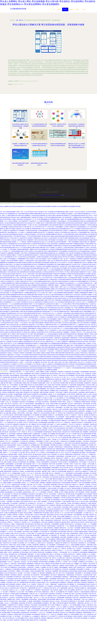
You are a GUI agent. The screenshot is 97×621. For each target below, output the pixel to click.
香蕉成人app (12, 590)
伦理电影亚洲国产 (80, 257)
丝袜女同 (68, 288)
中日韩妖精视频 (23, 558)
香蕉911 (71, 217)
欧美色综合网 (58, 217)
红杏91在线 (76, 516)
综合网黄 (8, 294)
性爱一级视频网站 (17, 409)
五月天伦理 (15, 420)
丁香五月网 (53, 268)
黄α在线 (2, 533)
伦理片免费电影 (14, 384)
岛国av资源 (10, 273)
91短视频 (39, 467)
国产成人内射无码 (48, 215)
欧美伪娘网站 (3, 608)
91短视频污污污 (13, 559)
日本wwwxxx (21, 495)
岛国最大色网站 (20, 330)
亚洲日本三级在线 (90, 584)
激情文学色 (52, 322)
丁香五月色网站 (77, 213)
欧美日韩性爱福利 (11, 300)
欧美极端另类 (87, 383)
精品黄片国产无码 (34, 620)
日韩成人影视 (78, 234)
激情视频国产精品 (85, 232)
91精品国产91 (21, 260)
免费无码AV (20, 575)
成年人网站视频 (68, 317)
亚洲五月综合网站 (35, 550)
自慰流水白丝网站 (52, 488)
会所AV (57, 405)
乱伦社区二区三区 (9, 527)
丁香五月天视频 (49, 479)
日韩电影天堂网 (41, 533)
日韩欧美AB (52, 608)
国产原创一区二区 (89, 603)
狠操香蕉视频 (36, 535)
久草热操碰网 (42, 492)
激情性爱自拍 (94, 488)
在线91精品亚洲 (58, 507)
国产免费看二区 (90, 292)
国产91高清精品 (30, 221)
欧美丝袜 (53, 458)
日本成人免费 (63, 499)
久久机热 (12, 240)
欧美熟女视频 (67, 435)
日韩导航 (18, 599)
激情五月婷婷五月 (15, 400)
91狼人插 (29, 561)
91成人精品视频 (68, 219)
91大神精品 (27, 230)
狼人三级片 (32, 349)
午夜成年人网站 (93, 334)
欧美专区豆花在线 (33, 422)
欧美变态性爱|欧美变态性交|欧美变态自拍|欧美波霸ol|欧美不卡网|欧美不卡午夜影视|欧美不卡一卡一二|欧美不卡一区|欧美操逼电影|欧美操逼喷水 (52, 368)
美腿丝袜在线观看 (31, 313)
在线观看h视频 (36, 213)
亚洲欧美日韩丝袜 (56, 482)
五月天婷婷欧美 (70, 251)
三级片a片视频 (41, 569)
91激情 (71, 345)
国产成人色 (30, 432)
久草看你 (42, 550)
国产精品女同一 (79, 575)
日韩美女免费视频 (75, 544)
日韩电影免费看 (61, 597)
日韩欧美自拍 (88, 373)
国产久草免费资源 (50, 505)
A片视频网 (60, 283)
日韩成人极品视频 (48, 320)
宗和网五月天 (89, 268)
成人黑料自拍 (26, 296)
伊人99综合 (65, 411)
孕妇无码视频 (92, 499)
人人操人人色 (41, 612)
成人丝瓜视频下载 (27, 228)
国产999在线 (16, 610)
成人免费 (49, 283)
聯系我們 (71, 9)
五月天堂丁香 (47, 332)
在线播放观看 (13, 294)
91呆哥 (73, 518)
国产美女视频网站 (76, 285)
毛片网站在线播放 (15, 612)
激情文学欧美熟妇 (90, 392)
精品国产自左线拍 (82, 520)
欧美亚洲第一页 (32, 411)
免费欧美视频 (28, 292)
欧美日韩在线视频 (80, 375)
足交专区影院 (11, 428)
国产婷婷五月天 (13, 298)
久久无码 (45, 336)
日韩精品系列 (30, 567)
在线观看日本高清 (62, 584)
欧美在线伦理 (45, 401)
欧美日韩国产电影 (25, 527)
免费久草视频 (43, 509)
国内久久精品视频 (41, 554)
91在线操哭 (75, 531)
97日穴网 (66, 272)
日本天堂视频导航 (11, 230)
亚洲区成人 (15, 328)
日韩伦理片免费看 (18, 415)
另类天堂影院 (59, 392)
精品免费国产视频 (39, 571)
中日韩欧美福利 (43, 620)
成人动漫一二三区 (26, 511)
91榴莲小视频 (88, 243)
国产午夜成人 (48, 243)
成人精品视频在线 (60, 591)
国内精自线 (6, 217)
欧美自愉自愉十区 (34, 437)
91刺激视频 (47, 339)
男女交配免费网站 (78, 512)
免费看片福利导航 (86, 401)
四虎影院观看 (47, 458)
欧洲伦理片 (49, 548)
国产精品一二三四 (7, 458)
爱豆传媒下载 (23, 334)
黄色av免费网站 (71, 590)
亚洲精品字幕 (75, 437)
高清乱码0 (60, 257)
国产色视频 (39, 307)
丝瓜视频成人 (3, 531)
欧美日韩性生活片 (10, 305)
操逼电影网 (37, 556)
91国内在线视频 (12, 529)
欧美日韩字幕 (56, 383)
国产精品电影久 (41, 586)
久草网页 (56, 287)
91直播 (48, 260)
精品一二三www (40, 479)
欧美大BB (77, 251)
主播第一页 (48, 268)
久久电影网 (74, 433)
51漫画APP (50, 292)
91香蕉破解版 (49, 612)
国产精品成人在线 (25, 257)
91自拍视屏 (13, 497)
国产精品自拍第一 (32, 443)
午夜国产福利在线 (92, 503)
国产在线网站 (60, 488)
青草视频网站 (14, 495)
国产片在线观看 (45, 435)
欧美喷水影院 (69, 243)
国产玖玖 (31, 336)
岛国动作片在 (73, 287)
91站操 (2, 416)
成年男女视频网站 (15, 486)
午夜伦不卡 (43, 223)
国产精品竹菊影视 (55, 563)
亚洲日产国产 (75, 597)
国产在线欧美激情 (70, 612)
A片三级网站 (55, 275)
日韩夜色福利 (76, 447)
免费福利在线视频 (87, 495)
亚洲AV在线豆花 (8, 328)
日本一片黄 (27, 543)
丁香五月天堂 (77, 211)
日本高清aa (20, 437)
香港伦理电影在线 (52, 228)
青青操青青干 (81, 345)
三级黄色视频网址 (87, 311)
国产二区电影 (48, 384)
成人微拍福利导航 (59, 347)
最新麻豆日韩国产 (76, 608)
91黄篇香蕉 (73, 422)
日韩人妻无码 (91, 563)
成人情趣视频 (18, 511)
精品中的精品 (44, 240)
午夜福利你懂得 (9, 396)
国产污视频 (25, 546)
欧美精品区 (18, 584)
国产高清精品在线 (56, 509)
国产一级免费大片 (88, 260)
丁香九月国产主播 (31, 334)
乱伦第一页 (66, 277)
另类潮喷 (14, 543)
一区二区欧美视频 (59, 416)
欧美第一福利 (72, 479)
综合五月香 (43, 238)
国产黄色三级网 (29, 514)
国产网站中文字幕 (21, 418)
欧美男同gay (7, 524)
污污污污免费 (16, 302)
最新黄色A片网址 (29, 499)
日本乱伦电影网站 (20, 497)
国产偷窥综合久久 (32, 503)
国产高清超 (78, 593)
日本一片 (94, 612)
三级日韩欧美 (83, 294)
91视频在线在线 (74, 381)
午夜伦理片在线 (4, 544)
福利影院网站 (71, 238)
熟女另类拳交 (20, 541)
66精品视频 (6, 290)
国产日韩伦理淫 (43, 349)
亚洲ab (54, 253)
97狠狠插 (72, 311)
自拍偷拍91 (80, 379)
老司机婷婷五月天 (21, 460)
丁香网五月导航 (12, 544)
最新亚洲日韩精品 (25, 268)
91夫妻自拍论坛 (90, 605)
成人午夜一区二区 (58, 377)
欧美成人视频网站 (86, 558)
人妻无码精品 (53, 221)
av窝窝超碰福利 (27, 373)
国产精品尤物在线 (91, 452)
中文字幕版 (50, 430)
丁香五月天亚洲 (9, 324)
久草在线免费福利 (30, 565)
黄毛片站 (94, 558)
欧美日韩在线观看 (62, 531)
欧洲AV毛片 (16, 582)
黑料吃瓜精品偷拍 (33, 255)
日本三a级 (68, 433)
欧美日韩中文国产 (77, 539)
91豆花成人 (64, 304)
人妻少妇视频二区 (86, 277)
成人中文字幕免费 (60, 317)
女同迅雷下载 (48, 569)
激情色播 (42, 377)
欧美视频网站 (51, 561)
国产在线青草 (71, 420)
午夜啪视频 (79, 336)
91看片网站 (66, 463)
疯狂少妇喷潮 (42, 311)
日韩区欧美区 (87, 437)
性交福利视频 (9, 576)
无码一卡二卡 (35, 492)
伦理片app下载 (77, 232)
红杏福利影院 (35, 561)
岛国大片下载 (41, 439)
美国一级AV (32, 225)
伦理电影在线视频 (12, 469)
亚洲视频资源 (37, 407)
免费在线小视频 (31, 247)
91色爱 (64, 313)
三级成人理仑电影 (26, 576)
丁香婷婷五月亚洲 (47, 588)
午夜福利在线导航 (67, 447)
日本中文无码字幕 (64, 467)
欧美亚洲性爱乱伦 (45, 462)
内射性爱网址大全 (35, 319)
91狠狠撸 (85, 223)
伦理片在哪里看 (27, 294)
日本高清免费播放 (82, 565)
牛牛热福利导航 (10, 580)
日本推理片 (34, 584)
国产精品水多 (53, 332)
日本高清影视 (84, 593)
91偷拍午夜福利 (69, 465)
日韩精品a (22, 471)
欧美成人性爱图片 (28, 512)
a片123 (86, 302)
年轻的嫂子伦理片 (81, 567)
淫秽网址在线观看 (60, 539)
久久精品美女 (8, 516)
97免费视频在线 (67, 556)
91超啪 (37, 460)
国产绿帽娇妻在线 (12, 567)
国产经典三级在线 (91, 264)
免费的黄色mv (65, 576)
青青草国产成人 (4, 232)
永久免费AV (21, 573)
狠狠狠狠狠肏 (24, 443)
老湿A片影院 (47, 296)
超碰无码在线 (85, 309)
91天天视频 (86, 512)
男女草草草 (60, 484)
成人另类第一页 (39, 497)
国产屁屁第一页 (7, 292)
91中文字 (47, 396)
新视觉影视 (38, 272)
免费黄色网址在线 (40, 268)
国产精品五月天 (81, 275)
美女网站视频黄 (39, 334)
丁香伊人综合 (84, 599)
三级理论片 (64, 548)
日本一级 (73, 307)
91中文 (35, 288)
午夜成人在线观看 (34, 450)
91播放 (5, 347)
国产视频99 (61, 475)
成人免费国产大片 (22, 290)
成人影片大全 (6, 398)
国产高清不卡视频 (46, 251)
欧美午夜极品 (16, 223)
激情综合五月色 (53, 435)
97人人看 (56, 341)
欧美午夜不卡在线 (60, 608)
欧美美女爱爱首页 (39, 384)
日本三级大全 (46, 294)
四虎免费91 (39, 236)
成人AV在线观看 (7, 341)
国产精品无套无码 (24, 305)
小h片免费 (33, 243)
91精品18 (73, 435)
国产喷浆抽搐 (6, 309)
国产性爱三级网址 (8, 383)
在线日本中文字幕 (90, 405)
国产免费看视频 (13, 296)
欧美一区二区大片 (60, 452)
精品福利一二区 (89, 569)
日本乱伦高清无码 (33, 339)
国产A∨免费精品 (48, 595)
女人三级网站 (63, 606)
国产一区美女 (45, 584)
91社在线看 (81, 315)
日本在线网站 (80, 439)
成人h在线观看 (76, 578)
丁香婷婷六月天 (37, 413)
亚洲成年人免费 (72, 567)
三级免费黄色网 (88, 450)
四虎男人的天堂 (41, 543)
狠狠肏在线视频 (87, 433)
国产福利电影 (77, 266)
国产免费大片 (20, 339)
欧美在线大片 (79, 424)
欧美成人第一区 (79, 486)
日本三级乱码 (19, 505)
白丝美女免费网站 (85, 217)
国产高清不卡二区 (10, 343)
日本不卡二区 (46, 226)
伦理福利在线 (69, 539)
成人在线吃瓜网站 (37, 302)
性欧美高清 (44, 618)
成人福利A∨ (49, 439)
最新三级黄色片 (8, 386)
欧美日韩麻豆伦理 (8, 550)
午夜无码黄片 (50, 492)
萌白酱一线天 (15, 313)
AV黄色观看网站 (75, 241)
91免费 (30, 593)
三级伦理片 (28, 516)
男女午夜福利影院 (66, 326)
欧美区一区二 (14, 509)
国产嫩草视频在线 (63, 343)
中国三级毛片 (86, 441)
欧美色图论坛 (81, 243)
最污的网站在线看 (29, 471)
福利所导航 (59, 332)
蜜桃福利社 (15, 458)
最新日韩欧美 (77, 582)
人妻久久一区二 (30, 475)
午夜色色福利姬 (45, 601)
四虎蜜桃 (62, 524)
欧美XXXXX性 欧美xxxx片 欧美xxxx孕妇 (57, 480)
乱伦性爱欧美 (82, 509)
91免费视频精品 (71, 341)
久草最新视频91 (67, 445)
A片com (46, 334)
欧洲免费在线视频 (54, 582)
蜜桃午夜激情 (42, 273)
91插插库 (13, 219)
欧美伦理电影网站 (62, 241)
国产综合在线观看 (92, 211)
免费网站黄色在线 (43, 279)
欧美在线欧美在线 (62, 469)
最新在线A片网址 (16, 272)
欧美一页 (3, 349)
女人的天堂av (10, 531)
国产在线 (39, 424)
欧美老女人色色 (8, 439)
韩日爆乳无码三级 (53, 241)
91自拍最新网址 (92, 230)
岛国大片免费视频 (13, 221)
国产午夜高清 (33, 298)
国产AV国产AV (89, 215)
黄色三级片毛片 (83, 262)
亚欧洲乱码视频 (76, 605)
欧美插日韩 (17, 620)
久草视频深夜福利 (52, 309)
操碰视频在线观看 (92, 552)
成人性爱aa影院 (5, 234)
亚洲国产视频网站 (74, 409)
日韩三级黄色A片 (71, 257)
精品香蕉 (92, 253)
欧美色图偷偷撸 (84, 552)
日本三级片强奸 (41, 379)
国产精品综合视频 (72, 571)
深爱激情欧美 (90, 582)
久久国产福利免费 (10, 586)
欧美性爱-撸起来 (59, 447)
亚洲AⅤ (13, 450)
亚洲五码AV (32, 371)
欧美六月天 (17, 533)
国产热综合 (34, 264)
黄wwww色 (45, 228)
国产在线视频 (40, 288)
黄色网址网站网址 (16, 326)
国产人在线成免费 (39, 225)
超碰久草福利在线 (44, 390)
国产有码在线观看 (79, 383)
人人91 (28, 482)
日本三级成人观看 (56, 298)
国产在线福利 (29, 337)
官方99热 (2, 409)
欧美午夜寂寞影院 (31, 272)
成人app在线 (49, 238)
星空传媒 (68, 477)
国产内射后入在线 (8, 326)
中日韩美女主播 (16, 606)
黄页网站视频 (19, 597)
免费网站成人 (42, 544)
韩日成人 (31, 315)
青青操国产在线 (33, 546)
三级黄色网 (11, 371)
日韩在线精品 (16, 565)
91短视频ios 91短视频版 (40, 567)
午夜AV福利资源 (47, 409)
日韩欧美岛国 (6, 388)
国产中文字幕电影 (9, 511)
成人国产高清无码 (70, 394)
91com (60, 304)
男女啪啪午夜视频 (39, 253)
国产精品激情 (60, 396)
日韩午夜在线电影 (68, 618)
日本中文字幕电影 (46, 499)
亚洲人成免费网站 (25, 215)
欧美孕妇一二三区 (67, 605)
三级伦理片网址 (83, 556)
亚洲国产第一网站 (89, 288)
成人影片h (66, 258)
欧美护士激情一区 (32, 533)
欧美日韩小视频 (87, 328)
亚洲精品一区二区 (26, 584)
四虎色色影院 (25, 450)
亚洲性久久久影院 (87, 394)
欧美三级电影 (74, 326)
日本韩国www (42, 450)
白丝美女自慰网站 (20, 345)
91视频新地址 (69, 336)
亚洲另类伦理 (83, 480)
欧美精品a (93, 527)
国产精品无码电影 (6, 219)
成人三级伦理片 (14, 426)
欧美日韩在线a (86, 403)
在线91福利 (92, 379)
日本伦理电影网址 (57, 411)
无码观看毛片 (75, 552)
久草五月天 (25, 422)
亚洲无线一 (56, 552)
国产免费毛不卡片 (38, 336)
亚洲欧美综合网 (69, 454)
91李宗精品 (6, 317)
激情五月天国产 (24, 251)
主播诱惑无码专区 (88, 345)
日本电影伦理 (27, 298)
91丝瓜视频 (33, 396)
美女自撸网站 (59, 463)
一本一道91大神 (68, 550)
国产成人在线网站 (28, 238)
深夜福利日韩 (93, 578)
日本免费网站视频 (6, 486)
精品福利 (36, 315)
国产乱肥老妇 (22, 309)
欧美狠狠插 (16, 287)
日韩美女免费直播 (39, 322)
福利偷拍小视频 (64, 211)
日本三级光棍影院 (20, 230)
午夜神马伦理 (43, 337)
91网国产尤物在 (18, 349)
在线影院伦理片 (93, 432)
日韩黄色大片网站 (9, 533)
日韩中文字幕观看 (61, 213)
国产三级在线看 (42, 548)
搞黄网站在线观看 (5, 288)
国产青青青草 (34, 343)
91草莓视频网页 (18, 465)
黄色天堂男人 (23, 240)
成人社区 (91, 428)
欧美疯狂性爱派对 (88, 486)
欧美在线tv (82, 313)
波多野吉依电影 (26, 243)
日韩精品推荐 (67, 302)
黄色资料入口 (20, 332)
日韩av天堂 (87, 590)
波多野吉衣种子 (60, 458)
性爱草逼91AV (21, 292)
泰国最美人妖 (92, 599)
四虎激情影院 (45, 541)
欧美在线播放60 (29, 537)
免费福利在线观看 (16, 416)
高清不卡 (77, 420)
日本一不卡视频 (29, 377)
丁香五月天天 (34, 576)
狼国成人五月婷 (4, 573)
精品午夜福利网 (86, 320)
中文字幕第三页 (80, 249)
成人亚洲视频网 (71, 441)
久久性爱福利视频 (29, 556)
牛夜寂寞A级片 (17, 550)
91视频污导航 (22, 311)
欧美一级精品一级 (73, 484)
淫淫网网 (23, 262)
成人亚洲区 (6, 264)
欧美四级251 (52, 392)
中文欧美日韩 (65, 569)
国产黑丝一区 (21, 426)
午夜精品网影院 (50, 264)
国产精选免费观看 (34, 529)
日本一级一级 (58, 437)
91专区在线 (4, 275)
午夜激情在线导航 (20, 524)
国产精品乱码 (33, 580)
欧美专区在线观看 (49, 533)
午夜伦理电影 (65, 507)
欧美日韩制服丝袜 (45, 575)
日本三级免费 (28, 430)
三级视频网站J (66, 332)
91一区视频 (40, 443)
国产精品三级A (79, 398)
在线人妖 (66, 396)
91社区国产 (71, 211)
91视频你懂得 (76, 262)
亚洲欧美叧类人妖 (33, 539)
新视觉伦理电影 (84, 443)
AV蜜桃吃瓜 (73, 319)
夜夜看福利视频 (6, 497)
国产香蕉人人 (59, 561)
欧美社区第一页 (44, 319)
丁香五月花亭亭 (21, 469)
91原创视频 (81, 328)
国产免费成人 (83, 452)
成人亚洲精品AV (71, 606)
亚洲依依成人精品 (14, 588)
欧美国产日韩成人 (62, 401)
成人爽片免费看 (18, 463)
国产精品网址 (7, 495)
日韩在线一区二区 (80, 373)
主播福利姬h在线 (12, 270)
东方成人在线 (80, 260)
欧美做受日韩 (76, 236)
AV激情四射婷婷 (77, 599)
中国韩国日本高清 (36, 232)
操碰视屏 (53, 234)
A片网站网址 (46, 322)
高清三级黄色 (50, 424)
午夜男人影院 (44, 522)
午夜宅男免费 (91, 234)
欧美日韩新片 (77, 529)
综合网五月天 (32, 251)
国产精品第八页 (93, 415)
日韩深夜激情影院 (57, 576)
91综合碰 (44, 313)
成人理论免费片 (72, 495)
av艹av (63, 473)
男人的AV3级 (18, 379)
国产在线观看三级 (56, 569)
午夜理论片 (7, 339)
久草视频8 (61, 275)
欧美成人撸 (44, 405)
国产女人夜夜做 (46, 304)
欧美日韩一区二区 (35, 452)
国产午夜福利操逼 (22, 559)
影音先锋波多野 (36, 480)
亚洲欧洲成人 (51, 232)
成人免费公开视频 (23, 384)
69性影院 (79, 230)
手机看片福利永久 (86, 435)
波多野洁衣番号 (77, 454)
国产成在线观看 (8, 313)
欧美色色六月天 (31, 223)
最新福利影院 (28, 309)
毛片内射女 (24, 307)
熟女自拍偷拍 (21, 285)
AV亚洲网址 (84, 264)
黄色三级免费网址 (47, 266)
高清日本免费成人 (77, 558)
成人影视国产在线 (30, 262)
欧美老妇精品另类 (25, 612)
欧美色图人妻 (82, 221)
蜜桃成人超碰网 (74, 349)
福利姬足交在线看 (69, 290)
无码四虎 (52, 249)
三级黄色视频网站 (75, 580)
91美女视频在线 (52, 539)
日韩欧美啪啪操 (55, 467)
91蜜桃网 (56, 492)
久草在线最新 (60, 302)
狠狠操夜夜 (49, 482)
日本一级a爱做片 (84, 563)
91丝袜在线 (42, 317)
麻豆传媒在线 (56, 612)
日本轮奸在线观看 (29, 403)
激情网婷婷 (41, 330)
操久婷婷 (71, 262)
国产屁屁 (14, 226)
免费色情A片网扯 (14, 288)
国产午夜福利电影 (80, 492)
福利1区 (77, 390)
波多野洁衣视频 (88, 240)
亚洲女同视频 (51, 422)
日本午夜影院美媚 (32, 456)
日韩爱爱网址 (63, 582)
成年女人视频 (20, 217)
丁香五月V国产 (51, 300)
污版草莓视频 (72, 569)
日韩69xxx (86, 428)
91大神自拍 (33, 215)
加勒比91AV (36, 345)
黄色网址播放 (68, 597)
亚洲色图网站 (91, 339)
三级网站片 (66, 392)
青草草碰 (10, 394)
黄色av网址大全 (15, 238)
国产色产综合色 (38, 591)
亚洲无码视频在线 (23, 283)
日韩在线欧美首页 (49, 520)
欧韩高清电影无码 (47, 432)
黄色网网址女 (13, 258)
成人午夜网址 (77, 290)
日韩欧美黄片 (60, 371)
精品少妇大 (52, 601)
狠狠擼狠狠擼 (59, 345)
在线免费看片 (67, 307)
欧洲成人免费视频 (10, 546)
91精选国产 (84, 279)
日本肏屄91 (66, 561)
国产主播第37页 (59, 322)
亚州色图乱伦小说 (44, 258)
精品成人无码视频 (57, 326)
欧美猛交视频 (61, 236)
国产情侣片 (51, 341)
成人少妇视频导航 (60, 253)
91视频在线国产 (53, 584)
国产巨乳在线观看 (31, 236)
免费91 (44, 247)
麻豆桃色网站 (10, 347)
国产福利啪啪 (82, 251)
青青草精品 (58, 505)
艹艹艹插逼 (74, 275)
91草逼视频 (41, 343)
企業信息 (77, 9)
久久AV (54, 398)
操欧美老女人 (72, 283)
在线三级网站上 (39, 494)
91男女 (58, 238)
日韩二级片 (79, 479)
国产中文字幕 (51, 605)
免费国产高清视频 (4, 336)
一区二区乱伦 (83, 516)
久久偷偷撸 (29, 601)
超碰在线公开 (67, 319)
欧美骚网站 (2, 324)
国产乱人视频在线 (45, 563)
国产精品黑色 (82, 396)
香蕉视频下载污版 (78, 311)
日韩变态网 (77, 588)
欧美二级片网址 (49, 326)
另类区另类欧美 (58, 281)
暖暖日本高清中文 (60, 599)
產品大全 (65, 9)
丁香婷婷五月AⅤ (18, 522)
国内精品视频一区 (87, 548)
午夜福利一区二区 (56, 439)
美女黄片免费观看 (22, 328)
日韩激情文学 (91, 550)
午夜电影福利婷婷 (69, 573)
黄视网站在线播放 (65, 264)
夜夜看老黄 (84, 582)
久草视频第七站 (82, 561)
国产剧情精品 (65, 215)
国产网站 (81, 255)
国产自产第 (78, 386)
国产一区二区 (92, 213)
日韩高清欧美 (13, 575)
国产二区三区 (24, 211)
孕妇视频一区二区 (49, 377)
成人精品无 (24, 322)
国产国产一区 (44, 232)
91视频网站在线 (72, 230)
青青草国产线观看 (12, 454)
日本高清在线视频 (65, 482)
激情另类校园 (33, 569)
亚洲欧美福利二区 (66, 400)
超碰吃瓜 (4, 272)
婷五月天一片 (65, 388)
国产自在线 (65, 283)
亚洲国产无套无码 (66, 379)
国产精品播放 (46, 512)
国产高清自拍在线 (37, 428)
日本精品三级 (37, 477)
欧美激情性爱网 (41, 383)
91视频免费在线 (73, 337)
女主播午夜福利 (78, 467)
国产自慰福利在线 (10, 505)
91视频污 (13, 524)
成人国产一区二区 (76, 456)
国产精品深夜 (57, 420)
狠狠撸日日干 (3, 428)
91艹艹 (18, 241)
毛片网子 (60, 381)
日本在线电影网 (58, 430)
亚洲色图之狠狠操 (6, 612)
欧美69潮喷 (70, 232)
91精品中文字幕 (84, 390)
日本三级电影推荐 (14, 424)
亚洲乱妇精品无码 (72, 411)
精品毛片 (26, 300)
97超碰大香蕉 (19, 219)
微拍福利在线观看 (11, 211)
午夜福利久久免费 (24, 620)
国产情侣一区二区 (59, 512)
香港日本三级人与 (76, 501)
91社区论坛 (36, 279)
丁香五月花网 (39, 381)
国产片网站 (84, 529)
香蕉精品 (14, 413)
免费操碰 (24, 409)
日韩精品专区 (37, 563)
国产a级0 (43, 213)
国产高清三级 (50, 567)
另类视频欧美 (91, 302)
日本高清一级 (38, 565)
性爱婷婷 (69, 273)
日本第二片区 (13, 339)
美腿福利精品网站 (77, 475)
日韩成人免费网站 (40, 371)
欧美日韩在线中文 (43, 559)
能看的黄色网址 (74, 576)
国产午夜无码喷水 (48, 443)
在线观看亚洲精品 (27, 264)
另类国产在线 (14, 285)
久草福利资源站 (46, 477)
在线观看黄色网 (27, 341)
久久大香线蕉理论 (38, 537)
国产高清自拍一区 (16, 315)
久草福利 (89, 225)
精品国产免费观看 (79, 272)
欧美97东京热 (87, 398)
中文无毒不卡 (46, 441)
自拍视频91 (14, 241)
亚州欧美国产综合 (13, 554)
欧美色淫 (72, 223)
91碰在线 (14, 225)
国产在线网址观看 (31, 290)
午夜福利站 (23, 400)
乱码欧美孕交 (26, 266)
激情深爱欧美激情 (42, 285)
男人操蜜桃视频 (9, 253)
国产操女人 (84, 270)
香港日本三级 (31, 384)
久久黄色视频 (15, 439)
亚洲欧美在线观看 (78, 247)
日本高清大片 (12, 597)
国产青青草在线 (17, 576)
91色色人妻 (8, 260)
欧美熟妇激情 (75, 452)
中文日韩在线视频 (19, 618)
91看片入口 (92, 330)
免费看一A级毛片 (8, 552)
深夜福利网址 (38, 262)
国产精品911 (79, 548)
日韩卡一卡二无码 (36, 463)
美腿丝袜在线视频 (76, 488)
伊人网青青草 (57, 260)
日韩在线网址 (86, 473)
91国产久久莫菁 (73, 439)
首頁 (54, 9)
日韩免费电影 (69, 255)
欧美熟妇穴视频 (43, 300)
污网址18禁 (3, 343)
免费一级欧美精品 (48, 527)
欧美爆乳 (44, 424)
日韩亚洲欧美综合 (14, 477)
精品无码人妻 (33, 526)
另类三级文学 (53, 575)
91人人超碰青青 (79, 324)
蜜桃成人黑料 (22, 516)
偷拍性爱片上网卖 (46, 471)
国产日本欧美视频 (82, 576)
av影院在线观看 (57, 586)
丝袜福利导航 (90, 614)
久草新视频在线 (34, 285)
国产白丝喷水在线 (10, 618)
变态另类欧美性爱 (22, 462)
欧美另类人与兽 (79, 518)
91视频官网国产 (51, 285)
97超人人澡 (8, 441)
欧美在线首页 (92, 371)
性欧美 (3, 511)
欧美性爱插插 (12, 234)
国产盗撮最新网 (30, 401)
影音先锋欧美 (32, 582)
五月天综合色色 (75, 556)
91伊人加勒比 (10, 287)
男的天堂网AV (90, 266)
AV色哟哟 (21, 281)
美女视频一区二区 (86, 554)
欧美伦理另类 (26, 347)
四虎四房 (2, 328)
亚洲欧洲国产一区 (32, 554)
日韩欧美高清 (53, 371)
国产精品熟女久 (90, 561)
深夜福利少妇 (21, 535)
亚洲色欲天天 (19, 228)
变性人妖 (47, 213)
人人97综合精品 (79, 283)
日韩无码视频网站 (69, 296)
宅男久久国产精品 (14, 309)
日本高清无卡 (80, 422)
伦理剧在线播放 (33, 599)
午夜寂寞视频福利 (43, 578)
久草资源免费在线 (27, 448)
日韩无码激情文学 (31, 381)
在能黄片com (67, 458)
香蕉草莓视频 (39, 441)
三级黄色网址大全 (22, 503)
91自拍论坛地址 (8, 467)
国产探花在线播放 (24, 552)
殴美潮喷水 (43, 482)
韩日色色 (5, 537)
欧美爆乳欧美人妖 (72, 601)
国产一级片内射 (68, 221)
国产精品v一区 (10, 616)
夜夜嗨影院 (51, 522)
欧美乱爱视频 (44, 420)
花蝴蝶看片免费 (77, 217)
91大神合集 (41, 255)
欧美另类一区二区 (6, 473)
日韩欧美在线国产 (83, 241)
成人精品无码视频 (9, 223)
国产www (56, 330)
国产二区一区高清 (31, 486)
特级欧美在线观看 (6, 241)
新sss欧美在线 (15, 494)
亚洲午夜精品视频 (47, 298)
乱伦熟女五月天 (82, 219)
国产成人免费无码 (72, 268)
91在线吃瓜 (32, 571)
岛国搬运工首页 (54, 288)
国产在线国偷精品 (23, 494)
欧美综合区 (63, 612)
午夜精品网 (89, 567)
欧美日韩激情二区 (70, 428)
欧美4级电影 (80, 430)
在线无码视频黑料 (23, 386)
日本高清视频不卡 (43, 488)
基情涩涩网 (26, 270)
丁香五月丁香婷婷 (11, 334)
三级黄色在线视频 (41, 599)
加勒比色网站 (34, 605)
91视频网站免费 (44, 535)
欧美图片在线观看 (29, 213)
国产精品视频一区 (85, 618)
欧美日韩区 (85, 475)
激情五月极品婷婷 (57, 215)
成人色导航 (63, 563)
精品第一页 (70, 401)
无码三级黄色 (26, 396)
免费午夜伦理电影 (44, 392)
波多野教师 (72, 416)
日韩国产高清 (22, 548)
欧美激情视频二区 (27, 415)
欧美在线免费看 (45, 262)
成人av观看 (56, 460)
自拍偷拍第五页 (22, 420)
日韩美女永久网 (62, 413)
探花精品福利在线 (81, 384)
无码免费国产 (86, 424)
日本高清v (71, 339)
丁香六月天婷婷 (4, 567)
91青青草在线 (90, 520)
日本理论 (11, 322)
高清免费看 (7, 575)
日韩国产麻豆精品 (37, 558)
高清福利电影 (39, 411)
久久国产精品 (21, 452)
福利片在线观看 (40, 215)
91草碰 (18, 255)
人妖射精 (10, 226)
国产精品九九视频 (25, 526)
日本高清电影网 (31, 253)
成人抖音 (33, 341)
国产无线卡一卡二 (41, 503)
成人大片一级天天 (26, 319)
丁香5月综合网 (39, 270)
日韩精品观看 (86, 258)
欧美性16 (11, 264)
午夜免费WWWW (29, 590)
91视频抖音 (81, 484)
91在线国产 (8, 509)
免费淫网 (23, 499)
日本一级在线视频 (6, 257)
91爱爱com (45, 270)
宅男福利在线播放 (14, 311)
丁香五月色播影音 (70, 535)
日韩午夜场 (71, 298)
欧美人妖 (51, 473)
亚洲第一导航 (3, 403)
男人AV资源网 (13, 490)
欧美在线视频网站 (86, 482)
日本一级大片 (3, 211)
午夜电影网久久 (33, 234)
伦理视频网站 (9, 283)
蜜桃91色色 (54, 283)
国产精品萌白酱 (5, 322)
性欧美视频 (74, 379)
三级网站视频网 (31, 328)
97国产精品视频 (51, 240)
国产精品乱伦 (6, 593)
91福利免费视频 (29, 345)
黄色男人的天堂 (76, 610)
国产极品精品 (69, 616)
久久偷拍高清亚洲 (52, 279)
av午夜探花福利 (20, 300)
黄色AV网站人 (85, 341)
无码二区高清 (7, 416)
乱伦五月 (19, 317)
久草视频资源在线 (4, 456)
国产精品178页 (41, 606)
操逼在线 (38, 582)
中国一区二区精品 (37, 484)
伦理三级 (6, 405)
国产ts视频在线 (33, 424)
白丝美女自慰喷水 (18, 518)
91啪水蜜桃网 (86, 336)
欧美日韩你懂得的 (68, 514)
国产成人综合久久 (14, 398)
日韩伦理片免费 (44, 593)
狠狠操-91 (57, 285)
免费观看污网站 (88, 307)
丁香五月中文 (71, 424)
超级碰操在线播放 (73, 460)
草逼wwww (56, 324)
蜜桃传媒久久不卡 (82, 511)
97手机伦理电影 (46, 484)
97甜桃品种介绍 (6, 307)
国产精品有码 (29, 603)
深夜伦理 (73, 522)
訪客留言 (84, 9)
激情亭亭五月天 (80, 590)
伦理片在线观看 (11, 430)
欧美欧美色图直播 (85, 591)
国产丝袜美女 (40, 234)
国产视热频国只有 (39, 507)
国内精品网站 (8, 411)
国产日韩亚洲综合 (85, 322)
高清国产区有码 (51, 407)
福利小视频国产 (41, 416)
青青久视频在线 (76, 503)
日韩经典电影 (51, 593)
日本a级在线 (15, 341)
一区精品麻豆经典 (71, 240)
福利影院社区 (45, 591)
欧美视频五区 (46, 603)
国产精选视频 (87, 573)
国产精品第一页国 (49, 281)
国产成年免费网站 (76, 253)
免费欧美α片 (64, 420)
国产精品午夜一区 (29, 226)
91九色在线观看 (49, 317)
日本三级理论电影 (86, 497)
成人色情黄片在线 (18, 264)
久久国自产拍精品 (53, 257)
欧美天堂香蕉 (27, 575)
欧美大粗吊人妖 (17, 324)
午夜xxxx (73, 458)
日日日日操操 (38, 401)
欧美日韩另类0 (22, 245)
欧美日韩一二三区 (55, 606)
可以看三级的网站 (66, 501)
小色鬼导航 (87, 484)
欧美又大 (47, 249)
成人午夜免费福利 (51, 544)
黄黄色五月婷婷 (91, 511)
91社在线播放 (43, 433)
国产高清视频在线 (69, 450)
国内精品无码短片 (46, 236)
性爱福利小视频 (64, 383)
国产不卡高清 (87, 272)
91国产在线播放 (38, 304)
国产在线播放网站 (10, 262)
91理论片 (4, 300)
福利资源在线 (84, 230)
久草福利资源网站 (59, 456)
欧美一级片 (56, 573)
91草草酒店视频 (80, 226)
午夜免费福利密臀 (84, 371)
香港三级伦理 (72, 430)
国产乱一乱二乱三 (23, 273)
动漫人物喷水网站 (62, 403)
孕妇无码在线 (57, 336)
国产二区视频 (53, 516)
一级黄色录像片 (28, 428)
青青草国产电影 (17, 381)
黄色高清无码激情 (43, 561)
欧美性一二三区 (16, 411)
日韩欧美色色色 (4, 454)
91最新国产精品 (93, 258)
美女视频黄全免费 (40, 281)
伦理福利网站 (44, 480)
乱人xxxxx (61, 320)
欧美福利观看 (39, 386)
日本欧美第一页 (82, 317)
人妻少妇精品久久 (31, 420)
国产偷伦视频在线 (50, 452)
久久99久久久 (51, 437)
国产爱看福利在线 (85, 488)
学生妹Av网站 (18, 215)
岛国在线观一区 (65, 384)
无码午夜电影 (58, 556)
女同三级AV (71, 403)
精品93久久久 (38, 277)
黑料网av (38, 420)
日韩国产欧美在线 (27, 394)
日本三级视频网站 (82, 445)
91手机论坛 (63, 336)
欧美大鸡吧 (51, 324)
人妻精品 (2, 479)
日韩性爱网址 (74, 288)
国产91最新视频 (89, 418)
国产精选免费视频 (88, 319)
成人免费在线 (71, 272)
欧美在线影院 (5, 435)
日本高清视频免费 (81, 584)
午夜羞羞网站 (55, 571)
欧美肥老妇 (76, 313)
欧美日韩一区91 (6, 384)
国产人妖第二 (60, 258)
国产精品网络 (50, 336)
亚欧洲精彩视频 (9, 492)
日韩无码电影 (66, 409)
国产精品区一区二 (32, 416)
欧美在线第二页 (79, 416)
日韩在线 (56, 232)
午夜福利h (20, 454)
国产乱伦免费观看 (59, 311)
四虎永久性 (4, 379)
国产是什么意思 (85, 501)
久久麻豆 (60, 409)
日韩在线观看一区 (79, 573)
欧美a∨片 (7, 588)
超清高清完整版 (17, 467)
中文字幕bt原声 (76, 294)
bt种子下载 (22, 477)
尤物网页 (56, 567)
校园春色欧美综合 (27, 492)
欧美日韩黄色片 (88, 315)
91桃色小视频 (66, 345)
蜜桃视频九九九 (47, 381)
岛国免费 (85, 283)
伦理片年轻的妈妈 (54, 426)
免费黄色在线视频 (73, 328)
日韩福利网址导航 (69, 309)
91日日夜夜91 (66, 226)
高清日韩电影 (69, 330)
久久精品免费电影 (88, 413)
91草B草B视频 (15, 236)
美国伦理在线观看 (91, 588)
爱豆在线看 (74, 273)
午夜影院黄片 (37, 590)
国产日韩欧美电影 (5, 240)
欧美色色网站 (38, 471)
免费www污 (36, 377)
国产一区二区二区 (34, 219)
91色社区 (52, 518)
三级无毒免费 (31, 317)
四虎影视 (53, 251)
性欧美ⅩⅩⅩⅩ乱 (23, 223)
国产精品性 (30, 211)
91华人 (28, 245)
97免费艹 (61, 287)
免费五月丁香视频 (74, 292)
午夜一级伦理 (5, 460)
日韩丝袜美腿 (73, 384)
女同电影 (39, 584)
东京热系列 (55, 386)
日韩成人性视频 (44, 610)
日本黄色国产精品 (74, 586)
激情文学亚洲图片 (24, 520)
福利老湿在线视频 (29, 495)
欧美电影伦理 (57, 522)
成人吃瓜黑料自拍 (66, 505)
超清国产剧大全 (15, 247)
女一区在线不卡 (90, 559)
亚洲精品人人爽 (7, 450)
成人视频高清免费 (78, 298)
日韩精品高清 (22, 287)
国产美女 (28, 452)
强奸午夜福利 (45, 475)
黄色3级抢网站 (84, 213)
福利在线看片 (71, 492)
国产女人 (10, 403)
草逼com (36, 501)
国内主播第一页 (21, 279)
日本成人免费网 (61, 516)
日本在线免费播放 (16, 482)
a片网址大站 (37, 514)
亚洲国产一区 (77, 537)
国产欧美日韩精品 (60, 450)
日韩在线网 (38, 275)
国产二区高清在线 (88, 518)
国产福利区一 (18, 616)
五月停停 (60, 462)
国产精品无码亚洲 (47, 290)
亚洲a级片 (76, 595)
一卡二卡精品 (25, 371)
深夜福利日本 (83, 503)
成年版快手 (87, 326)
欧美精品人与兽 (14, 535)
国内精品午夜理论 (66, 522)
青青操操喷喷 (30, 563)
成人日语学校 (54, 375)
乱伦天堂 (92, 332)
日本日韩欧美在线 (12, 332)
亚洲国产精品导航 (66, 223)
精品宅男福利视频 (87, 490)
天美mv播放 (22, 390)
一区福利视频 (9, 501)
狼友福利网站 (16, 552)
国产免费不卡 (79, 469)
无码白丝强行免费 (16, 320)
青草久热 (30, 501)
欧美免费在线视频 (36, 608)
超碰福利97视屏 (85, 330)
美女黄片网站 (34, 511)
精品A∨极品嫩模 (34, 531)
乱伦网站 (41, 595)
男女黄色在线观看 (47, 411)
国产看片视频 (81, 477)
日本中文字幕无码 (59, 272)
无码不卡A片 (62, 426)
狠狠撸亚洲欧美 (27, 217)
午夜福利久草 (24, 467)
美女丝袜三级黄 (59, 533)
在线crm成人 (12, 373)
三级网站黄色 (8, 569)
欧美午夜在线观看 (45, 413)
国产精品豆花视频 (27, 435)
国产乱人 (89, 270)
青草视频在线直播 (24, 582)
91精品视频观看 (25, 599)
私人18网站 (41, 520)
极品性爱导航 (64, 249)
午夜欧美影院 (65, 430)
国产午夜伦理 (16, 499)
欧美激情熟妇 (45, 463)
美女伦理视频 (57, 211)
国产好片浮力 (13, 257)
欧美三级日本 (29, 302)
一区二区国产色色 (4, 590)
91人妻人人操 (43, 597)
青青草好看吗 (74, 482)
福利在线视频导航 (87, 337)
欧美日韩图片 (79, 606)
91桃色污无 (54, 409)
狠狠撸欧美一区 (4, 433)
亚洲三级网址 (15, 479)
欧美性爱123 (66, 462)
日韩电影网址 (35, 544)
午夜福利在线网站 (42, 260)
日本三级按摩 (20, 529)
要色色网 (46, 580)
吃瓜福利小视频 (38, 247)
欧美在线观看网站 (37, 541)
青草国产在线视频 (57, 223)
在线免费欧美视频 (90, 221)
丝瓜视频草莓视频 (17, 394)
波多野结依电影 (79, 223)
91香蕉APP (18, 211)
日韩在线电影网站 (71, 405)
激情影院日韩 (23, 320)
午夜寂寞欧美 (57, 473)
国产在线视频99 (18, 531)
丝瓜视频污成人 (16, 336)
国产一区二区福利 (38, 221)
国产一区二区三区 (6, 484)
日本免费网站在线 (23, 456)
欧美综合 (89, 480)
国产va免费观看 (53, 258)
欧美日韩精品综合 (61, 428)
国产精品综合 (21, 377)
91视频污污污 (60, 319)
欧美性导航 (62, 477)
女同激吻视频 (58, 249)
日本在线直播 (77, 524)
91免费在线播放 (69, 475)
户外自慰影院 (26, 219)
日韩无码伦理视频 (24, 375)
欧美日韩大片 (5, 597)
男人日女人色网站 (84, 447)
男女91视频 (86, 296)
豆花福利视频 (65, 300)
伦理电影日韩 (26, 392)
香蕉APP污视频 (67, 275)
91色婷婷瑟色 (72, 258)
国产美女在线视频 (41, 249)
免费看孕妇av (42, 460)
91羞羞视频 (75, 255)
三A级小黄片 (19, 480)
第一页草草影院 (25, 315)
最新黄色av (34, 332)
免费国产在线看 (5, 298)
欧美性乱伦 (6, 477)
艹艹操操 (69, 241)
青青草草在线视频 (19, 407)
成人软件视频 (87, 273)
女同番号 (68, 426)
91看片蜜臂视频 (74, 559)
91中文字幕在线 (23, 247)
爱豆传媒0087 (16, 403)
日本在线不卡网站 (90, 384)
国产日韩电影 (6, 535)
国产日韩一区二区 (34, 245)
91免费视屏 (85, 499)
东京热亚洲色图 (67, 349)
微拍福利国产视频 (57, 225)
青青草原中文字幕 (7, 543)
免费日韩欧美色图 (60, 448)
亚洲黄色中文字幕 (30, 388)
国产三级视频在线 (63, 341)
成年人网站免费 (33, 305)
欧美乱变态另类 (73, 520)
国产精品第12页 (64, 298)
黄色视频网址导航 (58, 270)
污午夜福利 (79, 505)
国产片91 (66, 262)
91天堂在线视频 (86, 386)
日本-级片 (47, 606)
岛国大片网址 (66, 533)
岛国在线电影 (22, 603)
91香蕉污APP (9, 315)
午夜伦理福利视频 (42, 422)
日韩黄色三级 (58, 379)
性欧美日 (52, 512)
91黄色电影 (62, 266)
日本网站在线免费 (43, 245)
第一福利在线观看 (52, 531)
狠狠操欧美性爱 (88, 275)
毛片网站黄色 (26, 349)
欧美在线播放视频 (33, 439)
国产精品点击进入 (80, 388)
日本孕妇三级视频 (35, 447)
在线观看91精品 (40, 347)
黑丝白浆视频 (12, 405)
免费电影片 (90, 262)
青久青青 (65, 322)
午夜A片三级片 (16, 277)
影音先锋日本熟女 (35, 610)
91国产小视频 (31, 322)
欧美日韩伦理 (5, 432)
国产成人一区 (23, 479)
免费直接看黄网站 (87, 612)
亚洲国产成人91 (43, 437)
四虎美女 (24, 482)
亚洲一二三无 (3, 422)
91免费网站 (78, 554)
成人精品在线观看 (77, 473)
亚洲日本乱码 (33, 586)
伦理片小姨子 (69, 578)
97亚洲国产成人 (92, 454)
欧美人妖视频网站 (36, 309)
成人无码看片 (31, 283)
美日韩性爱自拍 (70, 413)
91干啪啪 (75, 345)
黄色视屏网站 (23, 272)
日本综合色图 (91, 463)
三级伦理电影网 (69, 473)
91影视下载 (58, 603)
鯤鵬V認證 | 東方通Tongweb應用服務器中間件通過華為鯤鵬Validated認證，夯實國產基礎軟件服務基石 (76, 145)
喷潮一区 (63, 290)
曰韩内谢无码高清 (91, 407)
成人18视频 (45, 324)
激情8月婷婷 (40, 409)
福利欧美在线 (34, 320)
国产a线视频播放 (31, 462)
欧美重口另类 (29, 390)
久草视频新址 (37, 499)
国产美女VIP (67, 415)
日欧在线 (88, 396)
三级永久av (76, 465)
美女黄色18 (40, 298)
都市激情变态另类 (78, 296)
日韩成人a (84, 343)
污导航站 (5, 469)
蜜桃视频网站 (30, 288)
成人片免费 (64, 294)
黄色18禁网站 (15, 283)
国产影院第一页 (19, 266)
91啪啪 (28, 610)
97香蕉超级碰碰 (82, 292)
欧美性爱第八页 (82, 543)
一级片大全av (36, 597)
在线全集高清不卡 (13, 432)
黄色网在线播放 (65, 337)
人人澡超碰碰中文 (36, 616)
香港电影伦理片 (55, 266)
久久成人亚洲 (71, 305)
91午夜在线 (80, 337)
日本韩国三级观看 (14, 593)
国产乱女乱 (49, 313)
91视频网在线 (62, 490)
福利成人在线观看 (77, 616)
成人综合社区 (68, 488)
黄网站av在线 (48, 345)
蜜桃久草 (54, 550)
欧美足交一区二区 (70, 228)
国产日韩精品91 (65, 230)
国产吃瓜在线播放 (13, 456)
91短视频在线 (4, 345)
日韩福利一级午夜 (44, 518)
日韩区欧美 (69, 497)
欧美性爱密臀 (36, 311)
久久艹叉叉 (33, 527)
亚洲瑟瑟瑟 (23, 475)
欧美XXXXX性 (52, 580)
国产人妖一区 (36, 593)
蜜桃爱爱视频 (75, 219)
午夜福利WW (74, 415)
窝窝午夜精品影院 (92, 420)
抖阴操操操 (3, 580)
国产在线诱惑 (56, 320)
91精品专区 (15, 516)
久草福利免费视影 (90, 349)
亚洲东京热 (88, 228)
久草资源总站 (75, 400)
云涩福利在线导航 (29, 260)
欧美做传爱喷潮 (37, 601)
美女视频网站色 (49, 552)
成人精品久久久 (56, 548)
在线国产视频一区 (33, 375)
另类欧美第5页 (11, 407)
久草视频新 (76, 563)
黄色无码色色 (74, 543)
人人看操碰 (38, 257)
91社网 (34, 281)
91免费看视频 (79, 320)
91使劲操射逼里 (50, 543)
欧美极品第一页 (59, 605)
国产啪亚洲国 (29, 311)
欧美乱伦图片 (43, 514)
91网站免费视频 (38, 403)
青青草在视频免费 (14, 375)
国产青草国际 (90, 445)
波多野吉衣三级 (80, 287)
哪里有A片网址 (71, 304)
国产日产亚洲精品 (50, 247)
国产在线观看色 (57, 486)
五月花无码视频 (84, 290)
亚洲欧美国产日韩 (68, 347)
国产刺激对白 (32, 347)
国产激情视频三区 (5, 311)
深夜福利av (93, 618)
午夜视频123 (90, 294)
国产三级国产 (16, 275)
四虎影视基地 (35, 430)
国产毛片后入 (65, 520)
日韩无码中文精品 (84, 595)
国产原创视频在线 (90, 236)
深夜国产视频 (41, 339)
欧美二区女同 (51, 328)
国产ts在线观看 (90, 317)
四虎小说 (71, 443)
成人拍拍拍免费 (47, 255)
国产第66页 (8, 285)
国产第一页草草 (23, 398)
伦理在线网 (14, 507)
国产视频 (53, 345)
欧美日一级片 (83, 614)
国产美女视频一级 (26, 616)
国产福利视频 (36, 415)
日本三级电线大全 (6, 548)
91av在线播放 (84, 550)
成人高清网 (19, 422)
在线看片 (47, 371)
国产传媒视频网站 (80, 307)
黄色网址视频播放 (82, 281)
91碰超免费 (85, 339)
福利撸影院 (18, 251)
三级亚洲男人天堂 (20, 430)
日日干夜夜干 (27, 573)
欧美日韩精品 (6, 375)
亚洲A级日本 (69, 558)
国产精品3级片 (12, 217)
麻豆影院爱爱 (80, 273)
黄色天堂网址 (26, 531)
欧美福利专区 (18, 450)
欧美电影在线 (20, 294)
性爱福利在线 (82, 559)
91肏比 (91, 324)
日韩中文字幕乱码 (41, 526)
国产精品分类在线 (37, 454)
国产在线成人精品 (27, 505)
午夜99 (93, 311)
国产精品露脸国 (43, 394)
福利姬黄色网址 (88, 257)
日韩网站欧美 (19, 433)
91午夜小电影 (31, 398)
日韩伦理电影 (50, 418)
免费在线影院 (75, 317)
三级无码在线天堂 (64, 305)
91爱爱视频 (75, 243)
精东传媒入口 (39, 228)
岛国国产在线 (72, 324)
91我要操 (62, 285)
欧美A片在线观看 (88, 494)
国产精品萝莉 (14, 377)
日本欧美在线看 (80, 319)
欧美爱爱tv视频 (66, 292)
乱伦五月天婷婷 (23, 313)
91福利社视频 (44, 275)
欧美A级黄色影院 (89, 300)
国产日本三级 (86, 606)
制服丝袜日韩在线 (31, 418)
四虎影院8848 (33, 379)
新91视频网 (91, 241)
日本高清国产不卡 (53, 616)
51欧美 (65, 240)
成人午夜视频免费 (19, 343)
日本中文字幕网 (83, 586)
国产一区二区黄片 (56, 290)
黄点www (91, 512)
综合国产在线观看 (61, 541)
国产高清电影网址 (29, 279)
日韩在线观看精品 (42, 287)
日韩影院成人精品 (92, 531)
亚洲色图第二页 (88, 439)
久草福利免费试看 (64, 324)
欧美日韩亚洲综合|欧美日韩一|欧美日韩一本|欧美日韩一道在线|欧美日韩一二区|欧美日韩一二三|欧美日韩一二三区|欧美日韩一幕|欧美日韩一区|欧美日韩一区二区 (42, 351)
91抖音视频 (51, 420)
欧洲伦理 (48, 375)
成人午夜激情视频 (8, 499)
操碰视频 (64, 251)
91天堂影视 (51, 330)
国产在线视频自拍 (27, 480)
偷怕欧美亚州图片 (81, 215)
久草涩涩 (9, 272)
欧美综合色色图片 (73, 392)
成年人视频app (76, 418)
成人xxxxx (54, 313)
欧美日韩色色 (26, 465)
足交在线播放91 (69, 213)
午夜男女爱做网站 (12, 537)
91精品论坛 (67, 580)
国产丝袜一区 (8, 238)
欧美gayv (23, 232)
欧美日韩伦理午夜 (78, 339)
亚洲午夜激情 (90, 516)
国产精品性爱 (91, 400)
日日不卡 (34, 505)
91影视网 (38, 223)
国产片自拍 (72, 264)
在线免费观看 (58, 518)
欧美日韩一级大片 (46, 454)
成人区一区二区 (9, 448)
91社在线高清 (58, 247)
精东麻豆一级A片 (45, 582)
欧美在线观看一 (73, 603)
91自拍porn (7, 603)
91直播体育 (61, 435)
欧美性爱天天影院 (9, 518)
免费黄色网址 (81, 326)
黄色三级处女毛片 (51, 597)
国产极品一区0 (40, 527)
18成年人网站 (23, 253)
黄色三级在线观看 (10, 584)
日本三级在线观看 (6, 494)
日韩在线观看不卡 (80, 569)
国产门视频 (52, 603)
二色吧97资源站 (15, 245)
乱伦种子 (36, 211)
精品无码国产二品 (28, 330)
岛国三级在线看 (75, 426)
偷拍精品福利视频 (4, 373)
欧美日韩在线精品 (44, 529)
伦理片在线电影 (22, 601)
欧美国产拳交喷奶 (72, 249)
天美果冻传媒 (23, 277)
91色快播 (12, 251)
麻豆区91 (38, 575)
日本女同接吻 (20, 543)
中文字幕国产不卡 (25, 550)
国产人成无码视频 (66, 225)
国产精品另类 (79, 341)
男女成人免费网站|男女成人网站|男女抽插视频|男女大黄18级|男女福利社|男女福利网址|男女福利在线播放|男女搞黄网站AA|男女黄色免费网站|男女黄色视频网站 (38, 206)
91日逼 (75, 336)
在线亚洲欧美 (81, 392)
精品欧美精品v (37, 326)
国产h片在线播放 (73, 561)
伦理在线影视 (86, 298)
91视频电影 (78, 228)
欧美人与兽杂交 (4, 554)
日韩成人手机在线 (36, 490)
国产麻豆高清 (67, 546)
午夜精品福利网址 (46, 469)
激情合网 (37, 509)
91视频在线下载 (58, 543)
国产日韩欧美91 (31, 460)
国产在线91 (78, 264)
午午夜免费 (65, 593)
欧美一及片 (35, 330)
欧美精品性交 (84, 234)
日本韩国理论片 (64, 424)
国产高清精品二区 (41, 217)
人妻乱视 (21, 238)
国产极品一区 (53, 413)
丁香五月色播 (51, 501)
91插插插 (12, 307)
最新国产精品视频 (7, 390)
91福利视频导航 (62, 243)
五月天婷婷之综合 (24, 441)
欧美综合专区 (71, 554)
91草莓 (10, 336)
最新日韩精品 (54, 243)
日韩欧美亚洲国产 (31, 479)
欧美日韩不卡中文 (59, 618)
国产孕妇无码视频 (21, 337)
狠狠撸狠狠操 (53, 396)
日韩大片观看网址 (61, 255)
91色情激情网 (28, 232)
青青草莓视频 (49, 511)
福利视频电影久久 (9, 302)
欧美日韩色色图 (43, 430)
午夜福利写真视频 (74, 432)
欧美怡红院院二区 (35, 230)
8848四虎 (7, 424)
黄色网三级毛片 (27, 332)
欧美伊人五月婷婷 (28, 618)
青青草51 (37, 317)
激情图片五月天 (67, 543)
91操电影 (16, 322)
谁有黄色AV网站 (45, 426)
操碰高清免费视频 (76, 245)
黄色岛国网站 (11, 232)
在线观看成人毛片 (24, 424)
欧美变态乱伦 (22, 401)
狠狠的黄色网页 (8, 471)
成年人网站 (65, 479)
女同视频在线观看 (16, 473)
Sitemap (66, 195)
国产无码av (41, 296)
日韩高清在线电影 (30, 469)
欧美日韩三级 (78, 471)
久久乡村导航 (64, 554)
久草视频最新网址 (21, 258)
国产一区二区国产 (4, 556)
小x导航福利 (66, 328)
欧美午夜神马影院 (29, 524)
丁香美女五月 (36, 390)
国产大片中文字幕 (59, 262)
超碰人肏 (89, 465)
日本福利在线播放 (33, 488)
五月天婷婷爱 (8, 281)
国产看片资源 (8, 245)
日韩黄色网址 (58, 300)
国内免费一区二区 (26, 522)
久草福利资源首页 (27, 595)
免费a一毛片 (9, 268)
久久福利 (52, 294)
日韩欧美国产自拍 (87, 526)
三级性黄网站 (63, 405)
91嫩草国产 (86, 334)
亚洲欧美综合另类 (15, 484)
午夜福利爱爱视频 (54, 537)
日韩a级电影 (49, 315)
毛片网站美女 (50, 337)
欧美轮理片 (82, 544)
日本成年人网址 (8, 539)
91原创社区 (37, 283)
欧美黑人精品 (3, 445)
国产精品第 (71, 383)
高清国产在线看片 (35, 482)
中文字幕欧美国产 (53, 535)
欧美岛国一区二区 (36, 292)
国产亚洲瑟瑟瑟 (44, 415)
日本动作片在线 (20, 556)
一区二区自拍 (70, 527)
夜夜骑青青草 (75, 221)
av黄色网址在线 (4, 529)
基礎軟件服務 (45, 195)
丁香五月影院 (76, 618)
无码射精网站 (16, 253)
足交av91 (68, 544)
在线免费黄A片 (82, 225)
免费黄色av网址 (70, 313)
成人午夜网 (17, 240)
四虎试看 (54, 238)
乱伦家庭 (93, 225)
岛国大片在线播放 (73, 396)
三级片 (86, 477)
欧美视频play (32, 441)
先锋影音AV (10, 522)
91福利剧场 (19, 249)
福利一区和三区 (79, 541)
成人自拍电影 (10, 475)
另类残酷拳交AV (57, 497)
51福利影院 (73, 332)
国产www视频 (62, 315)
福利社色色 (27, 437)
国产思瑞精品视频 (22, 554)
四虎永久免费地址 (19, 428)
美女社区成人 (61, 307)
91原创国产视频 (56, 245)
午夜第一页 (72, 463)
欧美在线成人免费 (41, 546)
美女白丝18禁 (86, 324)
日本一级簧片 (3, 620)
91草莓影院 (26, 234)
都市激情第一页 (39, 398)
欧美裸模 (19, 225)
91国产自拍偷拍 (65, 217)
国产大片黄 (62, 573)
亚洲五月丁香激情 (73, 507)
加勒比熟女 (9, 225)
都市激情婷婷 (14, 260)
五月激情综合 (10, 614)
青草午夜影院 (81, 601)
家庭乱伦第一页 (45, 616)
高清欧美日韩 (25, 539)
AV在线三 (34, 448)
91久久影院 (65, 234)
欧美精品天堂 (55, 565)
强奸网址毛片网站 (92, 556)
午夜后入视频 (11, 608)
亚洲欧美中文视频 (58, 349)
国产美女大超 (38, 475)
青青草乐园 (69, 531)
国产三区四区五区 (42, 456)
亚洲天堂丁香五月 (28, 281)
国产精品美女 (59, 593)
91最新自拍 (72, 270)
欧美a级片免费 (86, 467)
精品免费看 (32, 257)
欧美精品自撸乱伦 (36, 516)
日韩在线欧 (3, 614)
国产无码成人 (24, 416)
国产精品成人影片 (88, 416)
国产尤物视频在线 (77, 330)
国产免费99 (23, 484)
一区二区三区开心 (21, 447)
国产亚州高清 (64, 601)
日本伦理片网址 (11, 571)
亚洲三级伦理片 (80, 377)
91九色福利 (91, 304)
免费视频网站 (30, 326)
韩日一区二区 (87, 226)
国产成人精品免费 (4, 437)
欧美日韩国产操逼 (22, 458)
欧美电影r (86, 415)
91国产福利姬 (32, 386)
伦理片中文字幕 (52, 428)
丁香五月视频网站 (29, 591)
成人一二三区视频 (20, 590)
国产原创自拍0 (92, 477)
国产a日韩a (84, 608)
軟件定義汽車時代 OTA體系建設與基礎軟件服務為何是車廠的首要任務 (76, 126)
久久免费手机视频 (10, 215)
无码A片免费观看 (65, 509)
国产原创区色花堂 (74, 225)
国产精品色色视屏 (40, 243)
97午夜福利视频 (10, 243)
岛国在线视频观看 (37, 603)
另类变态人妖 (73, 477)
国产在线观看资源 (80, 240)
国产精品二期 (69, 563)
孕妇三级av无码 (46, 307)
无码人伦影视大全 (51, 388)
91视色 (35, 260)
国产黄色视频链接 (57, 443)
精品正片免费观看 (41, 448)
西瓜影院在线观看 (68, 236)
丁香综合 (57, 503)
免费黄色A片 (51, 415)
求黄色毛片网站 (21, 413)
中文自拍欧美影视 (63, 390)
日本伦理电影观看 (42, 605)
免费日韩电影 (71, 234)
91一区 (20, 322)
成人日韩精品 (38, 328)
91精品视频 (58, 559)
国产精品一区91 (59, 328)
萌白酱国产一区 (25, 225)
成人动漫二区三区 (52, 302)
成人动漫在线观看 (78, 490)
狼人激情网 (59, 334)
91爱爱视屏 (56, 527)
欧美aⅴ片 (82, 418)
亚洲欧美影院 (54, 484)
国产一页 (22, 403)
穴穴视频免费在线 (89, 409)
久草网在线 (23, 241)
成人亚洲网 (67, 407)
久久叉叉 (30, 300)
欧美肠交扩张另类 (16, 268)
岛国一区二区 (66, 287)
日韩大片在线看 (29, 258)
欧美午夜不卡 (12, 480)
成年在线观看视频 (44, 445)
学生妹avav (51, 277)
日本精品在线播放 (72, 322)
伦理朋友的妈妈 (62, 288)
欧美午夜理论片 (91, 586)
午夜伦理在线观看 (51, 526)
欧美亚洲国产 (58, 501)
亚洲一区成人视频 (69, 266)
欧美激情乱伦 (56, 511)
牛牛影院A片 (62, 296)
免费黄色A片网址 (48, 225)
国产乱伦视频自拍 (29, 477)
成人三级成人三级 (87, 247)
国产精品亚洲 (91, 279)
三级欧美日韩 (16, 561)
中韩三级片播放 (90, 509)
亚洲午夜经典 (29, 535)
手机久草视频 (25, 571)
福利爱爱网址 (47, 288)
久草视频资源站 (36, 238)
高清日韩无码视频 (81, 268)
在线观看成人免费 (54, 390)
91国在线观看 (66, 270)
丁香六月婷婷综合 (54, 590)
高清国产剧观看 (77, 277)
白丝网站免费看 (88, 422)
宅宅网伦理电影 (6, 503)
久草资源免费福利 (60, 544)
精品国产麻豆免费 (66, 437)
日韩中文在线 (37, 240)
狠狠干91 (73, 505)
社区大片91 (91, 475)
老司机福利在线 (51, 405)
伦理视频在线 (63, 495)
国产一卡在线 (82, 426)
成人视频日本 (7, 228)
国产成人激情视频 (24, 255)
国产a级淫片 (10, 620)
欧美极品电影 (86, 238)
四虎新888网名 (26, 383)
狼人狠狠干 (6, 591)
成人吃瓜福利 (63, 245)
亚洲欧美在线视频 (64, 460)
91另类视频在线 (77, 401)
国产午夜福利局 (36, 373)
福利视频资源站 (11, 213)
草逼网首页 (58, 230)
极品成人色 (19, 296)
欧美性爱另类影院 (78, 413)
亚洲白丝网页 (63, 537)
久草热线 (69, 503)
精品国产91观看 (48, 400)
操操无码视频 (23, 304)
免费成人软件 (74, 281)
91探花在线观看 (51, 456)
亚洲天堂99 (90, 580)
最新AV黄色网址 (8, 462)
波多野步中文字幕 (61, 309)
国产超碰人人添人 (71, 548)
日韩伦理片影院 (89, 522)
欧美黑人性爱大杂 (69, 524)
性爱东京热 (59, 268)
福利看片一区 (40, 580)
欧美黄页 (28, 548)
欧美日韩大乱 (48, 550)
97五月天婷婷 (31, 275)
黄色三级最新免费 (79, 334)
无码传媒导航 (20, 298)
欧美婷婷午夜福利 (26, 405)
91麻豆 (76, 565)
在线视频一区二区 (53, 475)
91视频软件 (18, 571)
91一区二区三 (72, 377)
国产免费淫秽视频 (9, 465)
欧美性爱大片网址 (69, 529)
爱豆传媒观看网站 (44, 230)
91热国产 (94, 426)
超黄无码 (66, 320)
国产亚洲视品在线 (24, 336)
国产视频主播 (76, 443)
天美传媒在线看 (63, 552)
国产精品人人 (23, 533)
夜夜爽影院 (94, 435)
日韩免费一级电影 (55, 495)
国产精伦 (63, 497)
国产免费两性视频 (35, 518)
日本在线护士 (39, 266)
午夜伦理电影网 (44, 257)
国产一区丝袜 (46, 403)
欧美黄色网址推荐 (50, 416)
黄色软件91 (78, 270)
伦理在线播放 (46, 221)
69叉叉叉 (70, 343)
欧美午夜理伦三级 (47, 558)
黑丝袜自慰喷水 (12, 317)
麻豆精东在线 (25, 488)
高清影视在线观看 (47, 386)
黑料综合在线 (39, 458)
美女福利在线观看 (52, 334)
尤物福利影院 (83, 580)
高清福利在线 (79, 458)
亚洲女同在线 (49, 460)
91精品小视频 (82, 349)
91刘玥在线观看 (51, 546)
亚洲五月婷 (71, 588)
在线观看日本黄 (81, 288)
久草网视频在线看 (41, 264)
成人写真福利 (44, 272)
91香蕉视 (88, 219)
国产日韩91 (52, 226)
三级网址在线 (79, 495)
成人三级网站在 (4, 270)
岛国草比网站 (51, 556)
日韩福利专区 (45, 328)
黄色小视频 (85, 514)
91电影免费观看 (14, 603)
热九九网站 (30, 559)
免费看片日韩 (47, 343)
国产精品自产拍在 (13, 601)
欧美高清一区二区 (45, 614)
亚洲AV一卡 (87, 287)
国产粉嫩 (68, 315)
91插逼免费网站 (76, 550)
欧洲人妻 (10, 381)
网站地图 (78, 206)
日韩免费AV (94, 401)
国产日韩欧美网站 (33, 296)
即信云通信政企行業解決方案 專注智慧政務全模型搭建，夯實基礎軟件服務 (20, 126)
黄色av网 (28, 287)
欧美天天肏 (80, 433)
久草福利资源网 (73, 260)
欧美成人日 (7, 563)
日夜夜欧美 (52, 262)
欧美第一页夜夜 (60, 219)
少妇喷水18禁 (44, 292)
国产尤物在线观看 (55, 499)
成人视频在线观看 (53, 529)
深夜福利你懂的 (13, 460)
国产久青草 (7, 418)
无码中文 (54, 558)
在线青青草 (15, 514)
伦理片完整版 (57, 264)
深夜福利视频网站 (63, 567)
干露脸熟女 (20, 341)
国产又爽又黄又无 (64, 260)
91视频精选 (45, 428)
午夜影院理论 (68, 610)
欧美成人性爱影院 (46, 565)
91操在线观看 (10, 319)
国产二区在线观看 (49, 211)
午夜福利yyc (22, 514)
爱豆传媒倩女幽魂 (6, 247)
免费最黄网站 (42, 388)
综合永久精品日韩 (22, 509)
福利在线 (15, 462)
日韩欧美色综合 (53, 307)
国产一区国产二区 (48, 507)
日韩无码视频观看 (38, 432)
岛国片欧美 (9, 420)
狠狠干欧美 (10, 275)
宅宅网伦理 (74, 445)
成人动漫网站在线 (6, 507)
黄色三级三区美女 (55, 441)
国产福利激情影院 (45, 490)
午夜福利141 (60, 550)
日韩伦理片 (59, 313)
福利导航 (50, 275)
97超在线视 (24, 326)
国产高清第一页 (30, 304)
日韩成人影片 (84, 266)
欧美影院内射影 (74, 533)
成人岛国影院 (45, 302)
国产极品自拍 (12, 330)
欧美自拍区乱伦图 (88, 575)
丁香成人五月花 (6, 258)
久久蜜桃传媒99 (71, 469)
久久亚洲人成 (37, 258)
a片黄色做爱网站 (55, 524)
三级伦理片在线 (86, 479)
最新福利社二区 (25, 580)
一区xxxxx (6, 221)
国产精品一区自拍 (75, 302)
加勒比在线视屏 (89, 313)
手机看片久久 (35, 578)
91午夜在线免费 (61, 279)
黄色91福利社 (92, 341)
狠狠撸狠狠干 (12, 435)
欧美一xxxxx (17, 232)
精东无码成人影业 (38, 524)
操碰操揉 (53, 347)
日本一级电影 (50, 287)
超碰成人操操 (54, 236)
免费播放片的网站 (6, 400)
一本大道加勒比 (21, 537)
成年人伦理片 (62, 330)
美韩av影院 (30, 484)
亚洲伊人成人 (27, 608)
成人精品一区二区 (44, 241)
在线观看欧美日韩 (49, 379)
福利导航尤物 (65, 439)
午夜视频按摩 (71, 486)
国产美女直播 (69, 490)
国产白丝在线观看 (26, 614)
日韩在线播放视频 (18, 319)
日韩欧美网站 (37, 495)
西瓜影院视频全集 (12, 337)
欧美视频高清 (70, 537)
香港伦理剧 (54, 255)
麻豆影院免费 (40, 332)
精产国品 (77, 304)
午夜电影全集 (84, 245)
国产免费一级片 (4, 213)
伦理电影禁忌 (12, 591)
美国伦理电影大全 (92, 608)
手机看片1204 (7, 251)
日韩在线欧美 (19, 546)
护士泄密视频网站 (86, 537)
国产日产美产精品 (90, 281)
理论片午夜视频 (33, 552)
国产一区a (66, 377)
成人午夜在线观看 (20, 213)
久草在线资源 (5, 595)
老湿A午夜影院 (9, 409)
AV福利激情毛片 (57, 337)
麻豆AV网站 (72, 593)
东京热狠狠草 (79, 258)
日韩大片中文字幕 (12, 541)
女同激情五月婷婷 (36, 405)
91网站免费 (19, 435)
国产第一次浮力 (56, 588)
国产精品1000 (40, 305)
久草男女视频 (9, 578)
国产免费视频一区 (71, 584)
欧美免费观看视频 (24, 593)
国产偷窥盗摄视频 (42, 219)
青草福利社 (23, 610)
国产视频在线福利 (4, 558)
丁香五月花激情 (82, 462)
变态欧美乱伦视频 (60, 465)
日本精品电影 (9, 582)
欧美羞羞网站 (71, 499)
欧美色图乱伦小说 (66, 281)
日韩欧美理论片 (82, 411)
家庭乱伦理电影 (8, 236)
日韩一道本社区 (74, 407)
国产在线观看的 (12, 345)
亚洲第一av (6, 452)
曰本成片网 (44, 418)
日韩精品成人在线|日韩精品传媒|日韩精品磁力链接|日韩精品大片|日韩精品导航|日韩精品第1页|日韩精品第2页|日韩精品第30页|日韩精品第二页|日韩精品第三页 (45, 356)
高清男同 (37, 349)
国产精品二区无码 (58, 514)
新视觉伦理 (86, 379)
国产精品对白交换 (70, 494)
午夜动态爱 (91, 514)
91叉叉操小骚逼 (38, 324)
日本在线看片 (51, 447)
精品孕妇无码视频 (8, 277)
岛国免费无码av (50, 503)
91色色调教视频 (53, 578)
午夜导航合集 (70, 595)
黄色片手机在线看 (56, 384)
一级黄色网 (2, 260)
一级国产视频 (89, 544)
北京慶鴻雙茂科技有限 (52, 195)
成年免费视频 (50, 349)
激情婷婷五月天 (71, 471)
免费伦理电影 (49, 273)
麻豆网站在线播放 (30, 497)
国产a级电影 (17, 580)
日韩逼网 (34, 228)
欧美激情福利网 (27, 343)
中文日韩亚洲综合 (31, 409)
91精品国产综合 (61, 494)
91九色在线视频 (48, 305)
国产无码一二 (91, 283)
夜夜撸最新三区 (32, 467)
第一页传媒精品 (62, 535)
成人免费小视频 (8, 413)
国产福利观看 (33, 383)
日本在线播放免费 (59, 546)
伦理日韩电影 (47, 524)
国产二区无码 (92, 336)
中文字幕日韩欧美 (43, 531)
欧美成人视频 (19, 392)
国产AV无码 (91, 245)
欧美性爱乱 (54, 454)
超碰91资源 (15, 273)
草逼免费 (23, 565)
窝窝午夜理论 (44, 309)
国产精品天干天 (21, 226)
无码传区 (79, 435)
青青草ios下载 (78, 499)
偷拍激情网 (4, 541)
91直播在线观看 (55, 490)
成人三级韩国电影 (58, 614)
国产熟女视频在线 (59, 277)
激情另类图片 (71, 247)
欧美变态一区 (84, 211)
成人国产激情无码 (57, 400)
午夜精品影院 (70, 582)
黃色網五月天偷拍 (33, 520)
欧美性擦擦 (86, 458)
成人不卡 (38, 418)
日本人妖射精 (45, 277)
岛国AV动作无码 (18, 243)
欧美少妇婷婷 (59, 445)
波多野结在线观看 (79, 450)
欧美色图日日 (83, 465)
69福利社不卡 (76, 591)
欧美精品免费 (68, 371)
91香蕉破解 (76, 480)
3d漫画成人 (84, 463)
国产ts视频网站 (68, 285)
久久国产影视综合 (63, 232)
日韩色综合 (4, 392)
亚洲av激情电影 (6, 279)
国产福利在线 (58, 234)
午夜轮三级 (80, 415)
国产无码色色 (92, 285)
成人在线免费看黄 (15, 304)
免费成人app (34, 543)
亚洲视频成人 (81, 460)
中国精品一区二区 (52, 394)
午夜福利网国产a (59, 407)
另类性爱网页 (15, 401)
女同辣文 (92, 471)
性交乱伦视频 (12, 433)
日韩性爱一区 (27, 518)
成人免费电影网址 (17, 396)
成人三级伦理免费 (72, 215)
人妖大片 (46, 330)
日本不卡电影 (19, 373)
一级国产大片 (71, 390)
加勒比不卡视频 (28, 541)
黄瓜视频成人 (63, 273)
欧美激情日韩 (39, 290)
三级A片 (79, 322)
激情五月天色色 (79, 238)
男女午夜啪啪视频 (70, 398)
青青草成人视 (62, 616)
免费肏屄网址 (80, 603)
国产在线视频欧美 (70, 375)
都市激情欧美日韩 (83, 400)
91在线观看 (41, 345)
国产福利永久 (53, 213)
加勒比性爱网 (49, 223)
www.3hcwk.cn (39, 195)
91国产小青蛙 (68, 253)
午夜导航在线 (13, 279)
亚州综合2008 (90, 381)
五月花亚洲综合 (11, 266)
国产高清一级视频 (63, 492)
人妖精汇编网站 (30, 507)
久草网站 (81, 533)
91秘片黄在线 (47, 571)
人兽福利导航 (31, 324)
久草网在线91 (27, 605)
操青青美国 (70, 480)
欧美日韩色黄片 (20, 234)
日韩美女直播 (30, 273)
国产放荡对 (20, 512)
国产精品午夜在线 (57, 432)
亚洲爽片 (93, 554)
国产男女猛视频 (74, 315)
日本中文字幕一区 (55, 339)
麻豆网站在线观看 (77, 279)
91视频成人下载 (85, 285)
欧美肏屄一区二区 (50, 311)
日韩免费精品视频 (64, 339)
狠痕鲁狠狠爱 (89, 388)
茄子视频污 (13, 228)
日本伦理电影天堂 (17, 448)
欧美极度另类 (35, 394)
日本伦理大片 (28, 490)
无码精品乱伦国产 (6, 443)
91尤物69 (36, 273)
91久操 (19, 257)
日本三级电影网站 (88, 541)
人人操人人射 (8, 401)
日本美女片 (19, 445)
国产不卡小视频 (15, 281)
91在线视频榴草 (15, 441)
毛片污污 (70, 552)
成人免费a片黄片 (61, 558)
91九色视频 (4, 230)
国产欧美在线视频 (50, 217)
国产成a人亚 (56, 595)
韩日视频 (71, 277)
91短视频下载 (66, 422)
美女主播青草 (38, 251)
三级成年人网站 (45, 516)
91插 (54, 317)
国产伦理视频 (89, 460)
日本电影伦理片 (56, 273)
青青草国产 (91, 290)
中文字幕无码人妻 (38, 226)
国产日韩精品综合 (46, 495)
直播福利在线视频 (25, 569)
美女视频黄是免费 (12, 512)
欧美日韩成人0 (65, 586)
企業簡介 (59, 9)
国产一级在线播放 (7, 488)
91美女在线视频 (59, 240)
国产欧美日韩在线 (23, 275)
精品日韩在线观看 (60, 433)
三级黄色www (66, 381)
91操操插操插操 (53, 401)
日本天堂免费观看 (91, 543)
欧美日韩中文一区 (91, 597)
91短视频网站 (93, 322)
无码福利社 (36, 559)
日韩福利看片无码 (44, 373)
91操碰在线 (34, 217)
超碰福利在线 (14, 548)
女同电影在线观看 (10, 349)
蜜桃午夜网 (34, 294)
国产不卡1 (43, 407)
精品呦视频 (26, 339)
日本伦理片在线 (55, 305)
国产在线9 (69, 245)
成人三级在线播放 (17, 492)
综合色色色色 (42, 511)
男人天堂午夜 (61, 454)
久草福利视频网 (59, 226)
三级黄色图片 (72, 320)
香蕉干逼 (6, 601)
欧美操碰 (43, 326)
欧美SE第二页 (18, 307)
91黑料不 (7, 330)
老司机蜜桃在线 (36, 241)
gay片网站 (2, 501)
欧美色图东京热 (40, 396)
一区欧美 (67, 416)
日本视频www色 (35, 573)
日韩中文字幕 (52, 463)
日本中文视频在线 (79, 305)
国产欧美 (65, 257)
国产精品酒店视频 (61, 471)
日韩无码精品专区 (28, 407)
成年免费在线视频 (91, 571)
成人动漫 (33, 575)
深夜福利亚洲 (24, 324)
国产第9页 (70, 294)
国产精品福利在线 (41, 505)
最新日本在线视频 (77, 343)
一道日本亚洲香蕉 (21, 221)
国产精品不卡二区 (15, 443)
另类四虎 (83, 228)
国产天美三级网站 (13, 558)
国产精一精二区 (20, 270)
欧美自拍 (27, 586)
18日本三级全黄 (86, 332)
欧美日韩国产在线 (51, 448)
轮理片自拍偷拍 (72, 300)
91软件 (79, 482)
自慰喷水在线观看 (36, 435)
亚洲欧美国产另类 (18, 347)
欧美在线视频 (33, 268)
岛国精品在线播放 (86, 347)
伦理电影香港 (44, 283)
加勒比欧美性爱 (45, 590)
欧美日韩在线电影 (63, 571)
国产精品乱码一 (37, 426)
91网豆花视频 (12, 249)
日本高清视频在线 (36, 522)
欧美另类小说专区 (27, 454)
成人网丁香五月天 (19, 608)
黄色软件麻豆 (15, 390)
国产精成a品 (23, 388)
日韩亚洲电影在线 (43, 465)
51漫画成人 (32, 270)
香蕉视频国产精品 (84, 304)
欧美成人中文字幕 (15, 526)
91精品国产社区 (78, 309)
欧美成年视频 (47, 347)
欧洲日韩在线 (31, 494)
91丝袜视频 (59, 526)
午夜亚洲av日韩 (84, 610)
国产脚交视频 (41, 375)
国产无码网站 (24, 317)
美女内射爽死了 (34, 612)
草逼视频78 (65, 268)
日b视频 (94, 268)
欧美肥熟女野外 (12, 392)
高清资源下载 (86, 430)
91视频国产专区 (48, 576)
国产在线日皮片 (36, 337)
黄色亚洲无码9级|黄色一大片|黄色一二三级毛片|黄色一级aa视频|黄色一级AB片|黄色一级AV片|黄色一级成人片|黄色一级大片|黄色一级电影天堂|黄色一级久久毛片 (45, 362)
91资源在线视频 (22, 288)
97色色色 (38, 462)
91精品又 (18, 334)
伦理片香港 (65, 334)
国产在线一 (82, 236)
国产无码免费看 (91, 576)
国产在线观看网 (76, 371)
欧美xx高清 (17, 475)
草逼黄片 (28, 447)
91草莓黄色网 (62, 386)
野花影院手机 (88, 546)
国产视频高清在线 (85, 253)
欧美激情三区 (34, 548)
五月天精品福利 (14, 503)
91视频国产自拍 (32, 249)
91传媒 (52, 614)
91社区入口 (10, 561)
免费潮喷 (50, 245)
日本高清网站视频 (17, 383)
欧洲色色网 (6, 480)
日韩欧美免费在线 (21, 563)
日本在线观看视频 (77, 514)
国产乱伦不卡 (39, 588)
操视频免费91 (30, 240)
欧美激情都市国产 (11, 447)
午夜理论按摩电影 (80, 405)
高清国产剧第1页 (78, 403)
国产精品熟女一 (23, 236)
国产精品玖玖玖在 (14, 520)
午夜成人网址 (38, 473)
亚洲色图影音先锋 (35, 445)
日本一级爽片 (46, 537)
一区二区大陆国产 (13, 452)
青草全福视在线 (87, 255)
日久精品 (49, 509)
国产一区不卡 (62, 373)
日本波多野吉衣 (34, 287)
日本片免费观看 (52, 433)
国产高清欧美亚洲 (4, 559)
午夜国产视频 (53, 541)
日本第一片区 (49, 383)
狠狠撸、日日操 (63, 590)
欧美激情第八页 (27, 445)
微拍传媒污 (42, 573)
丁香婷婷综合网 (62, 375)
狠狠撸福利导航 (61, 575)
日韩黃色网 (92, 447)
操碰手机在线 (63, 595)
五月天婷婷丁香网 (68, 512)
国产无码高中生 (13, 437)
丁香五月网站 (5, 296)
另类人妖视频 (36, 300)
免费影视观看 (25, 249)
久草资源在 (40, 294)
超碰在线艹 (33, 266)
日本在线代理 (92, 443)
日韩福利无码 (93, 326)
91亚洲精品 (9, 514)
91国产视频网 (14, 292)
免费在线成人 (64, 486)
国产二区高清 (55, 315)
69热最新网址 (8, 320)
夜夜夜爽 (72, 526)
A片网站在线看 (25, 379)
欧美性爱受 (59, 388)
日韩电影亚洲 (13, 418)
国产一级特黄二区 (22, 432)
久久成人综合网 (91, 462)
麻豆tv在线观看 (7, 255)
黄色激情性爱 (83, 597)
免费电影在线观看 (48, 253)
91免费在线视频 (31, 588)
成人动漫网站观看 (51, 219)
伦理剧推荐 (86, 305)
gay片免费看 (24, 486)
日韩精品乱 (62, 565)
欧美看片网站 (18, 371)
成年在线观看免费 (77, 347)
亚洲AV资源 (19, 405)
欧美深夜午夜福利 (82, 571)
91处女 (51, 260)
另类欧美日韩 (62, 527)
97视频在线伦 (43, 447)
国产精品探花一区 (13, 290)
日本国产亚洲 (38, 469)
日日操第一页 (6, 249)
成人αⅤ (32, 473)
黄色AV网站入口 (50, 554)
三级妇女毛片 (83, 420)
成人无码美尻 (93, 473)
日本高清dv (51, 559)
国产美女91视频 (44, 341)
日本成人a (58, 601)
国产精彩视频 (47, 234)
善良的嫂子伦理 (66, 432)
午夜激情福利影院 (48, 497)
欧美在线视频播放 (52, 319)
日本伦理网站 (16, 501)
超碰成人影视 (88, 249)
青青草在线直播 (61, 578)
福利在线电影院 (78, 526)
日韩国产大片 (15, 386)
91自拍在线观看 (60, 221)
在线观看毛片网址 (21, 507)
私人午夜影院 (68, 608)
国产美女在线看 (78, 448)
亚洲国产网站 (79, 394)
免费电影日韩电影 (85, 527)
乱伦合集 (83, 605)
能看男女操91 (50, 618)
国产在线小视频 (54, 304)
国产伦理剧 (17, 305)
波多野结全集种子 (59, 610)
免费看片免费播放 (7, 482)
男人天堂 (82, 302)
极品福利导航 (71, 334)
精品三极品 (10, 610)
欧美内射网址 (51, 272)
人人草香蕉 (64, 247)
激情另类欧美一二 (32, 307)
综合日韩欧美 (51, 230)
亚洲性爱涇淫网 (86, 448)
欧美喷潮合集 (88, 375)
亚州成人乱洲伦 (82, 381)
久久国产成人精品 (31, 277)
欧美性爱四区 (85, 505)
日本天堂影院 (11, 379)
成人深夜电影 (90, 223)
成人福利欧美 (81, 546)
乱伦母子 (7, 520)
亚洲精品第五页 (69, 279)
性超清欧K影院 (6, 377)
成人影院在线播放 (61, 228)
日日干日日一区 (59, 422)
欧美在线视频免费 (61, 394)
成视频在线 (89, 507)
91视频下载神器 (32, 458)
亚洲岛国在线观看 (11, 445)
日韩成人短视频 (54, 403)
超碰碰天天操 (73, 226)
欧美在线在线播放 (51, 599)
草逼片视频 (61, 529)
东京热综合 (23, 561)
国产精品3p (38, 313)
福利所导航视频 (58, 294)
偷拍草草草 (66, 311)
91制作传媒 (4, 273)
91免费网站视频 (68, 418)
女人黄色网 (54, 381)
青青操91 (89, 343)
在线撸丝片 (14, 255)
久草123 (29, 320)
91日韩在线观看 (4, 337)
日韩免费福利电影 (70, 386)
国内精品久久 (24, 411)
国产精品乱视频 (79, 428)
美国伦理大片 (41, 211)
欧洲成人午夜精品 (90, 251)
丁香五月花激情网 (57, 292)
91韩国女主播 (63, 441)
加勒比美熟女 (29, 426)
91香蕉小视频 (28, 413)
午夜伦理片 (88, 601)
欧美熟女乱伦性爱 (70, 541)
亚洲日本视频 (18, 262)
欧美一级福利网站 (42, 501)
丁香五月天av (79, 332)
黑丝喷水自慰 (41, 552)
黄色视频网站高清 (73, 462)
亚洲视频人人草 (90, 411)
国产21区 (81, 437)
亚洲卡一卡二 (8, 304)
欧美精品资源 (53, 462)
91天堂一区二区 (42, 315)
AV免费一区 (52, 591)
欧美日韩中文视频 (51, 450)
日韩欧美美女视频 (80, 300)
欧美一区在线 (59, 251)
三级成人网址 (13, 563)
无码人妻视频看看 (85, 578)
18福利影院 (29, 241)
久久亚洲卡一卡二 (31, 400)
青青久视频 (27, 285)
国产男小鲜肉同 (64, 238)
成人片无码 (41, 320)
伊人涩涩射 (51, 270)
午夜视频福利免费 (55, 343)
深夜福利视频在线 (34, 465)
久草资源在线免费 (41, 486)
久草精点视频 (68, 456)
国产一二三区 (65, 526)
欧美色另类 (89, 426)
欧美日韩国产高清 (76, 497)
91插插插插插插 (74, 509)
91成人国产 (12, 595)
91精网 (37, 388)
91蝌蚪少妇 (54, 471)
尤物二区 (24, 381)
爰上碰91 (38, 341)
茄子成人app (85, 454)
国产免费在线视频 (58, 418)
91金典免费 (23, 302)
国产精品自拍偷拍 (54, 296)
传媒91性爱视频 (89, 377)
